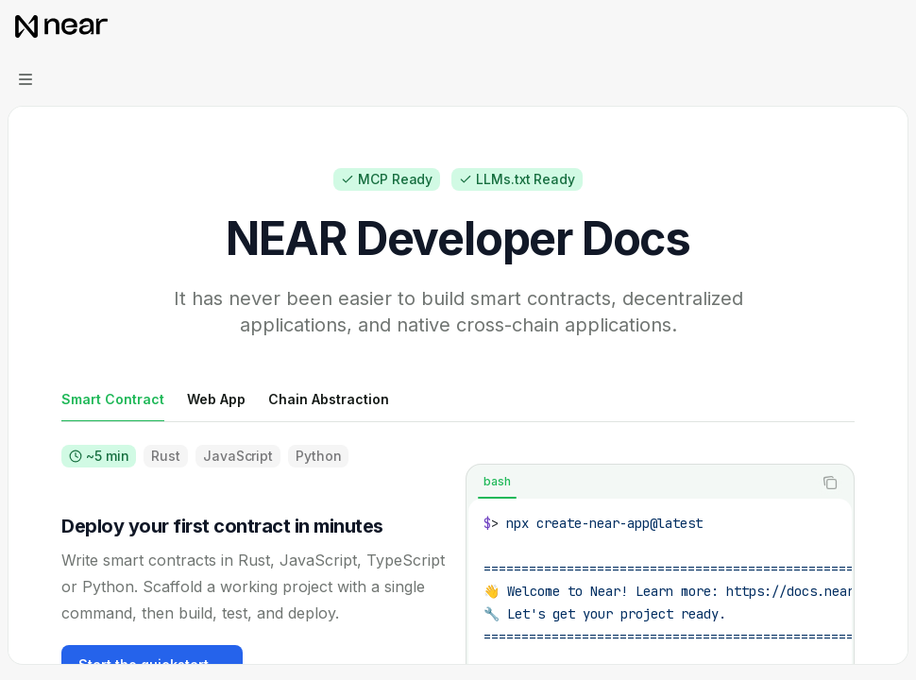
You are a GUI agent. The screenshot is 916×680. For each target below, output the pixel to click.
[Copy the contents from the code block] (830, 482)
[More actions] (891, 26)
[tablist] (639, 483)
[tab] (112, 398)
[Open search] (855, 26)
